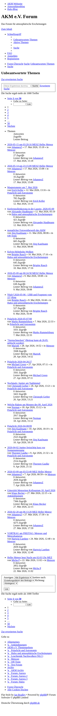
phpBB (43, 694)
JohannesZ (17, 147)
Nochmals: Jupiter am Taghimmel (23, 383)
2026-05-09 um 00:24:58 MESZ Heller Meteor (30, 273)
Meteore (11, 150)
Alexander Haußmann (22, 211)
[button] (14, 98)
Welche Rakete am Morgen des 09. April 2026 (29, 404)
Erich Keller (18, 190)
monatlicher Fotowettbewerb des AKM (26, 230)
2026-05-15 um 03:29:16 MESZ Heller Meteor (30, 144)
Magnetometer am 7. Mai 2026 (22, 187)
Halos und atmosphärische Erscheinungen (32, 214)
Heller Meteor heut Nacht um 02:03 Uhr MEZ (29, 557)
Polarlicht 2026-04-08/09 (19, 426)
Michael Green (19, 364)
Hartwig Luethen (20, 538)
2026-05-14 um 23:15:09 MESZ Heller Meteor (30, 166)
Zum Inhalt (6, 29)
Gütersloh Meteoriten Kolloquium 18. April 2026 (31, 490)
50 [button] (8, 123)
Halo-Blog (12, 9)
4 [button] (8, 115)
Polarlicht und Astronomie (20, 193)
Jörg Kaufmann (19, 233)
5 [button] (8, 118)
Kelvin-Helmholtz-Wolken (20, 251)
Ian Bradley (20, 694)
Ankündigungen (15, 496)
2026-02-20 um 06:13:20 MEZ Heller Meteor (29, 512)
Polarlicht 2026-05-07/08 (19, 319)
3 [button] (8, 112)
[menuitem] (25, 39)
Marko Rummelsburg (22, 321)
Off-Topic (12, 235)
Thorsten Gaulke (20, 453)
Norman (15, 407)
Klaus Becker (18, 493)
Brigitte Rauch (19, 254)
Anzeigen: (18, 577)
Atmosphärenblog (16, 6)
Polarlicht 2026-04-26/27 (19, 361)
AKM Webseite (14, 3)
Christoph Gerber (20, 386)
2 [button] (8, 109)
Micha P (16, 560)
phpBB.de (35, 703)
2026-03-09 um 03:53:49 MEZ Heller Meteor (29, 471)
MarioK (15, 345)
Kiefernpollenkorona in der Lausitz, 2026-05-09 (30, 209)
